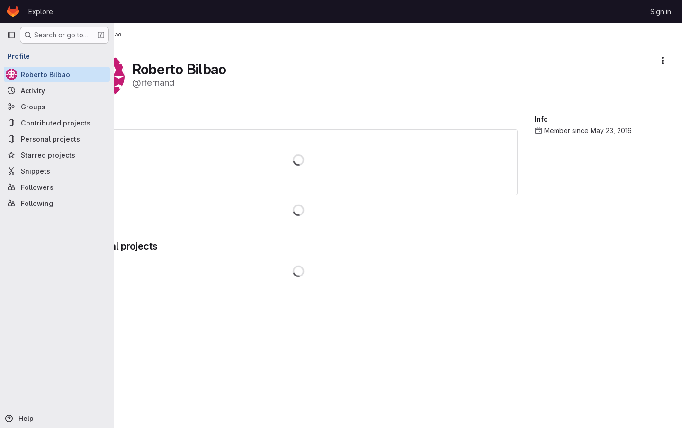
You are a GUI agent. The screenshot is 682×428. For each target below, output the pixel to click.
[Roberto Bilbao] (57, 74)
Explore (40, 12)
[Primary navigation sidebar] (11, 35)
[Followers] (57, 187)
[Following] (57, 203)
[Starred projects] (57, 154)
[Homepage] (13, 11)
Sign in (660, 12)
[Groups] (57, 106)
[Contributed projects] (57, 122)
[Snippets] (57, 170)
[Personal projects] (57, 138)
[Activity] (57, 90)
